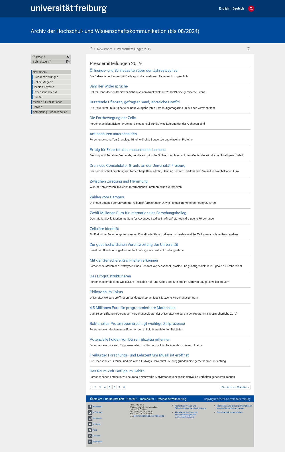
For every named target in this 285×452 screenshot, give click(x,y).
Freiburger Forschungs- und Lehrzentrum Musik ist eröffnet (139, 355)
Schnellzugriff (42, 61)
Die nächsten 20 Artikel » (235, 387)
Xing (95, 430)
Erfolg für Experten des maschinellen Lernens (128, 149)
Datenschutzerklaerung (171, 399)
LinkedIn (96, 436)
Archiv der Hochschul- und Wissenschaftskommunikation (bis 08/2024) (115, 31)
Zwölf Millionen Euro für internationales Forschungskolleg (138, 213)
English (224, 8)
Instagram (97, 418)
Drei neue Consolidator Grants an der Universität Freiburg (137, 165)
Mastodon (97, 441)
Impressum (146, 399)
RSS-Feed (248, 49)
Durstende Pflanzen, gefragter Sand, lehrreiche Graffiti (135, 102)
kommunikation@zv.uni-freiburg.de (148, 416)
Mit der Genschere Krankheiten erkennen (124, 260)
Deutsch (238, 8)
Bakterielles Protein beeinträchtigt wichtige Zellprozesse (137, 323)
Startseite (91, 48)
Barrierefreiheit (114, 399)
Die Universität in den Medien (229, 412)
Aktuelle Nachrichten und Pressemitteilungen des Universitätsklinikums (186, 414)
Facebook (97, 406)
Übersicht (96, 399)
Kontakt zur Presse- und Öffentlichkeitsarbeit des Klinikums (190, 407)
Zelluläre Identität (104, 228)
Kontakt (131, 399)
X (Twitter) (97, 412)
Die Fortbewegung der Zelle (113, 118)
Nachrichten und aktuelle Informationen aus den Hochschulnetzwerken (234, 407)
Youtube (96, 424)
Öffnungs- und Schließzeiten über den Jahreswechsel (134, 70)
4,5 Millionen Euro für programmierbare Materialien (132, 307)
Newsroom (104, 49)
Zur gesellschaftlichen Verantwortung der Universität (134, 244)
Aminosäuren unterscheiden (113, 134)
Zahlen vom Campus (107, 197)
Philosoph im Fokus (106, 292)
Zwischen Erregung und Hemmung (119, 181)
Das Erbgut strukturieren (110, 276)
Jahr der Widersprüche (109, 86)
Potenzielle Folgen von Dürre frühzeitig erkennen (130, 339)
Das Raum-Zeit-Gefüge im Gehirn (117, 371)
